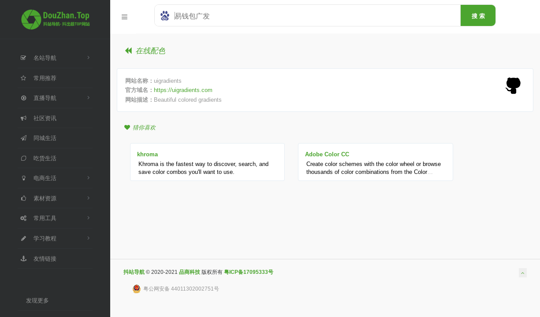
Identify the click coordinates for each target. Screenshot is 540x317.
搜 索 (478, 15)
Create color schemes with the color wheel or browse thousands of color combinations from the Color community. (373, 172)
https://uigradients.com (183, 89)
